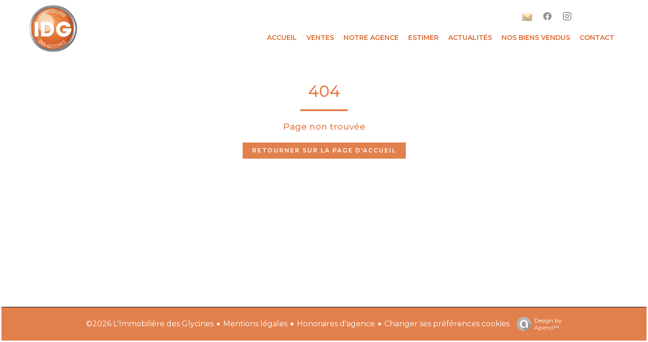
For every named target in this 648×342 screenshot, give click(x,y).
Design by (537, 324)
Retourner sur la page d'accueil (324, 150)
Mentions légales (255, 323)
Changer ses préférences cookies (447, 323)
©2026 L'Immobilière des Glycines (150, 323)
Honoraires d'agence (336, 323)
